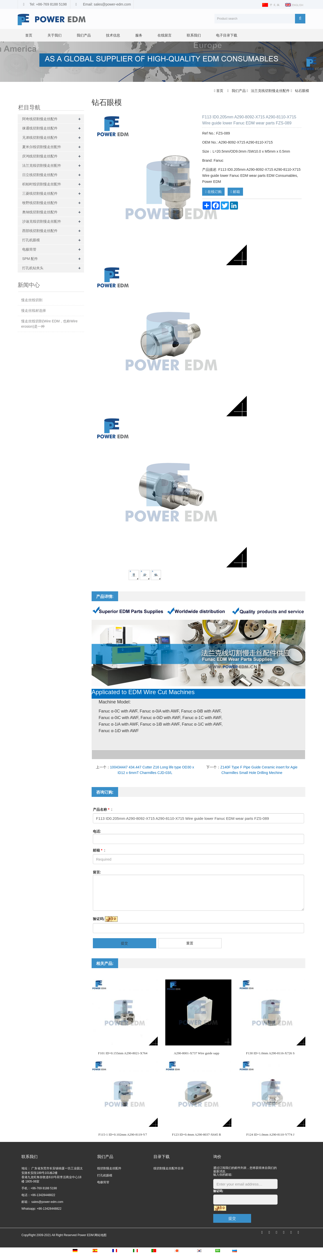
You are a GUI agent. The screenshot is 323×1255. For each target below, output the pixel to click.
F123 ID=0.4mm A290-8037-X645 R (196, 1134)
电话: (97, 831)
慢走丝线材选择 (33, 311)
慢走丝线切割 (31, 300)
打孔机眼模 (31, 240)
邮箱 (235, 192)
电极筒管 (29, 249)
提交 (124, 943)
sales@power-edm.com (47, 1202)
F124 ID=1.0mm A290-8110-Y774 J (270, 1134)
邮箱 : (99, 850)
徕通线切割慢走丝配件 (40, 128)
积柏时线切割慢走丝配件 (41, 184)
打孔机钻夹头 (32, 268)
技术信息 (113, 35)
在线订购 (213, 192)
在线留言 (164, 35)
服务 (138, 35)
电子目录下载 (226, 35)
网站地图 (100, 1235)
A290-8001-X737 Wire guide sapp (196, 1053)
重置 (189, 943)
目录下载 (161, 1157)
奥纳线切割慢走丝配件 (40, 212)
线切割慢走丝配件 (109, 1168)
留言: (97, 872)
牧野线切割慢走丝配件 (40, 203)
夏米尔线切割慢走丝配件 (41, 147)
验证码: (99, 919)
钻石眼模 (301, 91)
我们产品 (84, 35)
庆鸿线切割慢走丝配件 (40, 156)
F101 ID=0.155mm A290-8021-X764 (122, 1053)
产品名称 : (103, 809)
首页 (28, 35)
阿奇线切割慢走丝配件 (40, 119)
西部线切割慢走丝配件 (40, 231)
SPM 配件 (30, 259)
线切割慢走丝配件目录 (168, 1168)
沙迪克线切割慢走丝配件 (41, 221)
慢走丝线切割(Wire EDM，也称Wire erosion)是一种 (49, 323)
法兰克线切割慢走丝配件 (270, 91)
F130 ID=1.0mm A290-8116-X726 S (270, 1053)
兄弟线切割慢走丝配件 (40, 137)
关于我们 (54, 35)
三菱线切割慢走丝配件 (40, 193)
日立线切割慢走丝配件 (40, 175)
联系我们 (194, 35)
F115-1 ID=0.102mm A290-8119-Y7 (122, 1134)
